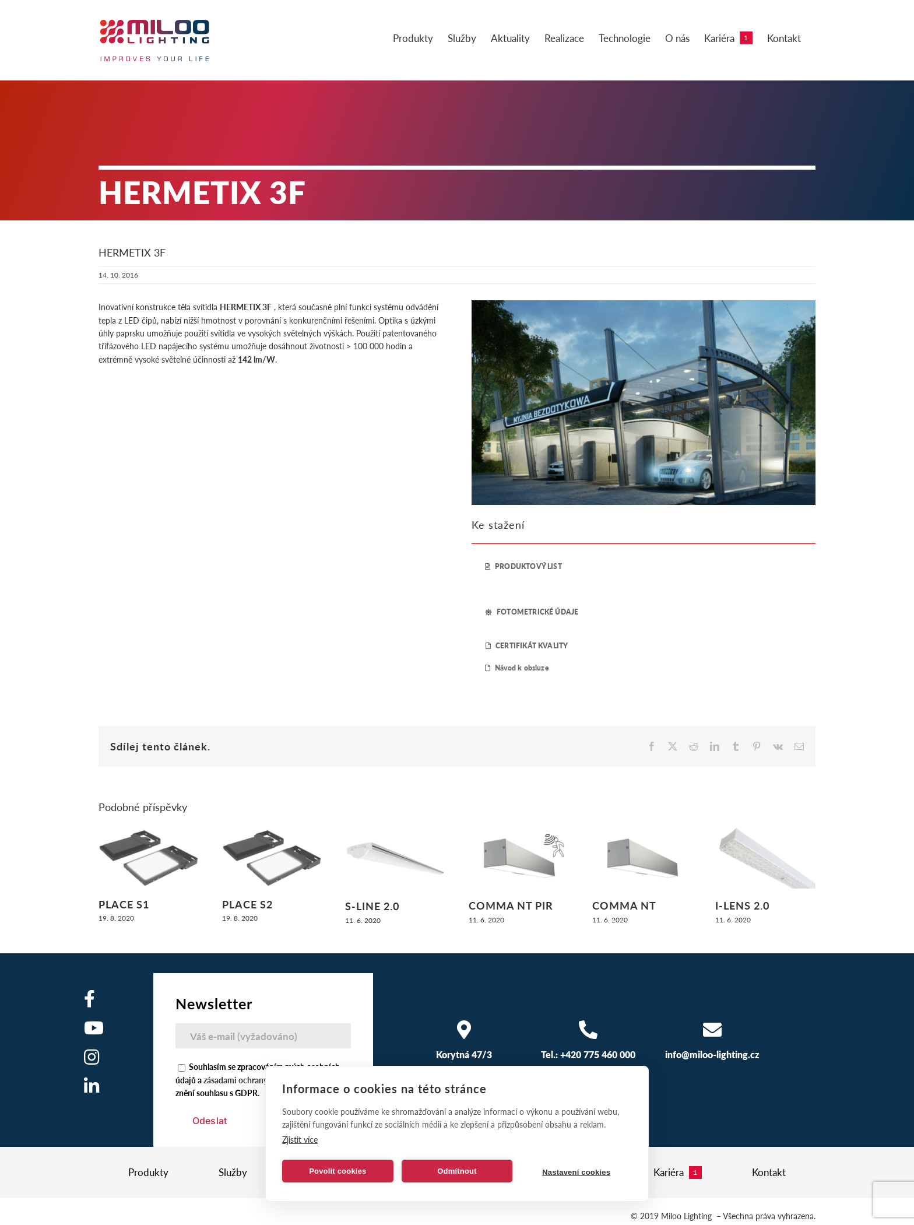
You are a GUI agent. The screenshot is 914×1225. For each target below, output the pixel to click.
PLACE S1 (124, 904)
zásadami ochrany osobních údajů (264, 1080)
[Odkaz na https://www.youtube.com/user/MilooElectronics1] (94, 1028)
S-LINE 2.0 (372, 905)
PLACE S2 (247, 904)
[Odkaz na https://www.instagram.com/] (91, 1057)
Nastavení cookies (576, 1172)
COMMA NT (624, 905)
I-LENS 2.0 (742, 905)
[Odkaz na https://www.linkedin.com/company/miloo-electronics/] (91, 1086)
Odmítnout (457, 1171)
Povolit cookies (337, 1171)
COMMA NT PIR (511, 905)
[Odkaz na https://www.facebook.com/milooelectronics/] (89, 999)
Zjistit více (300, 1139)
